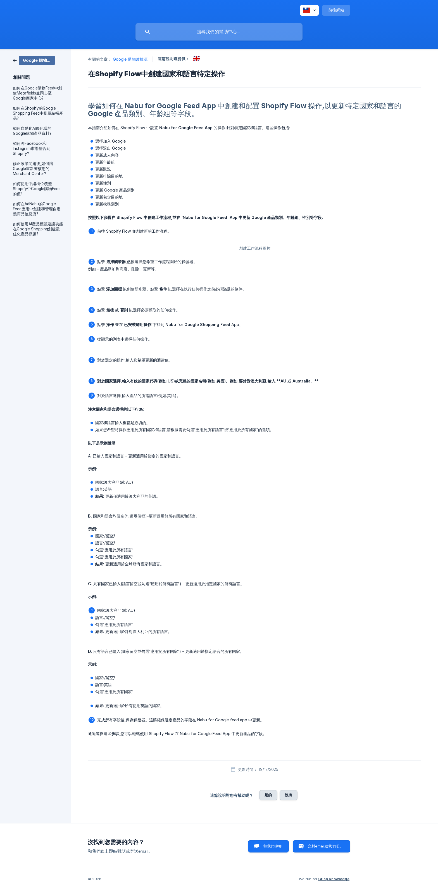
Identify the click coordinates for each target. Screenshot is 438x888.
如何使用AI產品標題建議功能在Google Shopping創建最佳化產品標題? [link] (38, 229)
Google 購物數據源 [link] (130, 59)
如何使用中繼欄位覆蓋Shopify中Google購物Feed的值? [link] (37, 188)
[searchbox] (219, 32)
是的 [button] (268, 795)
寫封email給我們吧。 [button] (325, 846)
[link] (34, 60)
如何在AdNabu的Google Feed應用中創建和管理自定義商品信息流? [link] (37, 209)
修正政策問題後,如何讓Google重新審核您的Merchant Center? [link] (33, 168)
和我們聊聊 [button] (272, 846)
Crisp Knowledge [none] (333, 879)
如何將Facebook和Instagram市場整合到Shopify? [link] (31, 148)
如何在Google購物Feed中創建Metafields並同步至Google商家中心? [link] (37, 93)
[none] (309, 10)
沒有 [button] (288, 795)
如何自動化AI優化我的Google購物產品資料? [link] (32, 131)
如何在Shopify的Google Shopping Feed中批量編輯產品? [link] (38, 113)
